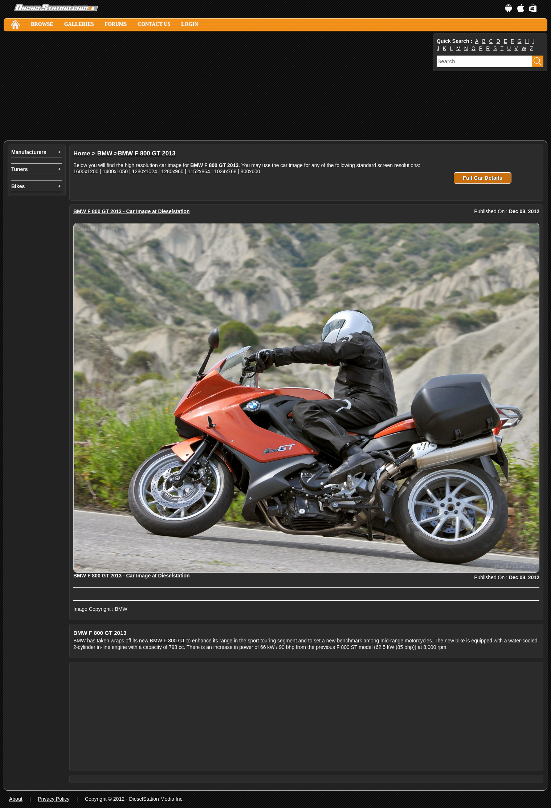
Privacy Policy (53, 799)
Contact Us (154, 24)
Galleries (79, 24)
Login (189, 24)
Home (81, 153)
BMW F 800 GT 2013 (146, 153)
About (16, 799)
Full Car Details (482, 178)
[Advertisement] (217, 86)
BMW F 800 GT (167, 640)
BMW (105, 153)
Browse (42, 24)
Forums (116, 24)
